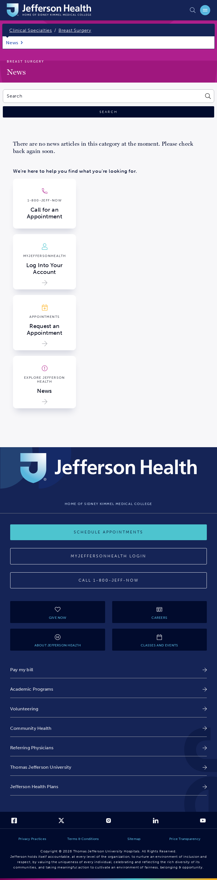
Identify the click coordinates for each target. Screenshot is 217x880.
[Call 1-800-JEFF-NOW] (108, 580)
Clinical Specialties (30, 30)
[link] (108, 669)
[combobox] (102, 96)
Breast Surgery (74, 30)
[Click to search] (108, 112)
